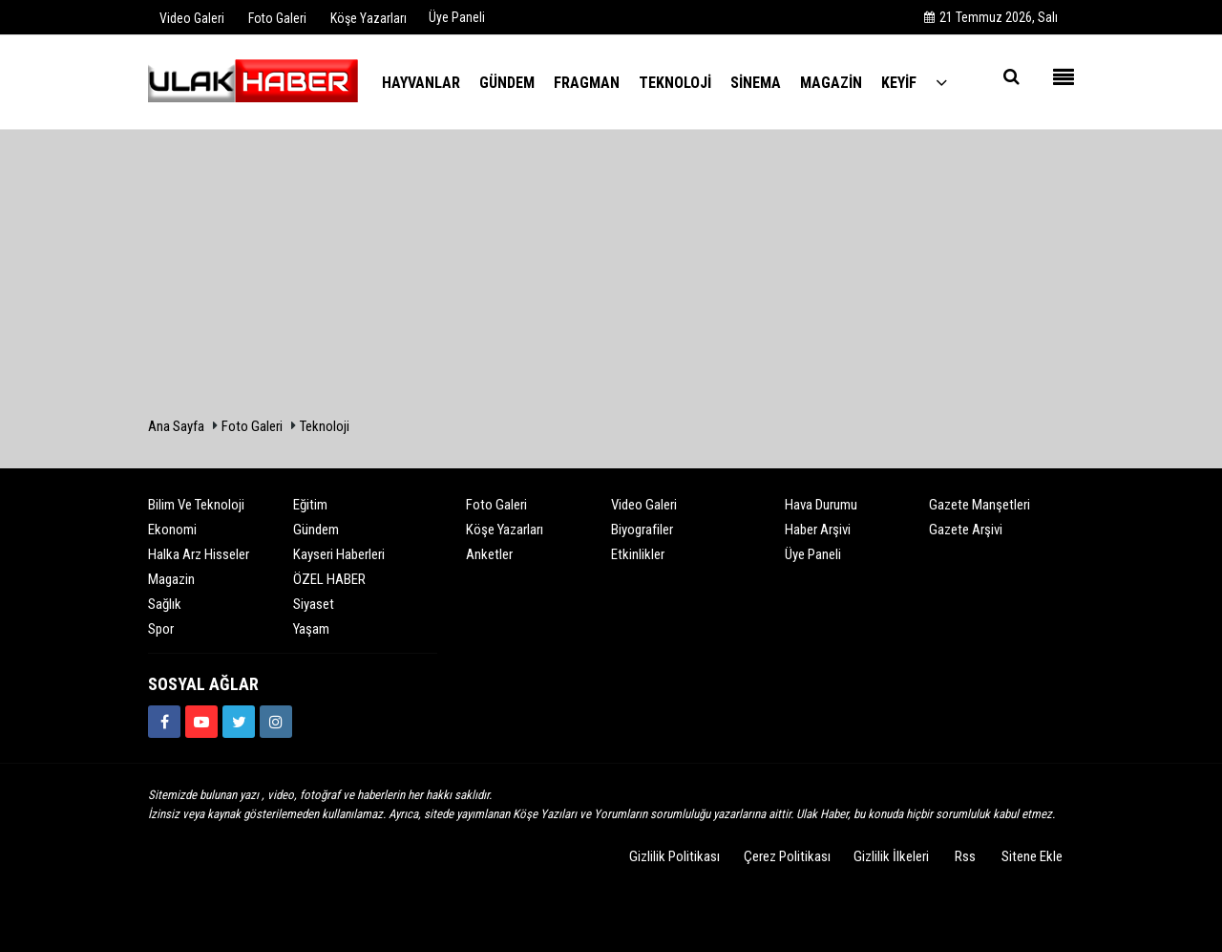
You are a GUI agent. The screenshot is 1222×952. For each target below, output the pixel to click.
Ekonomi (172, 529)
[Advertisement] (611, 273)
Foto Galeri (252, 426)
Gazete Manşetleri (979, 504)
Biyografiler (642, 529)
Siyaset (313, 604)
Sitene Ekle (1032, 856)
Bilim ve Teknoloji (196, 504)
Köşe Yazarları (504, 529)
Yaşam (311, 629)
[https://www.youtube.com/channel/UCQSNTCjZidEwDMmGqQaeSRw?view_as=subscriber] (201, 721)
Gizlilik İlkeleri (891, 856)
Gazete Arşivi (965, 529)
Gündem (316, 529)
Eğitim (310, 504)
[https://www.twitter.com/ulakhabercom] (238, 721)
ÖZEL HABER (329, 579)
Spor (161, 629)
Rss (965, 856)
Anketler (489, 554)
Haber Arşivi (818, 529)
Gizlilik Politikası (674, 856)
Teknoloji (324, 426)
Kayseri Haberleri (339, 554)
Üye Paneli (457, 17)
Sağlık (164, 604)
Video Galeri (644, 504)
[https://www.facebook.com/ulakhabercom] (164, 721)
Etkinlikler (637, 554)
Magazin (171, 579)
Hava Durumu (821, 504)
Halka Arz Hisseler (198, 554)
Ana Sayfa (176, 426)
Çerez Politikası (787, 856)
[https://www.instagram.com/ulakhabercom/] (276, 721)
